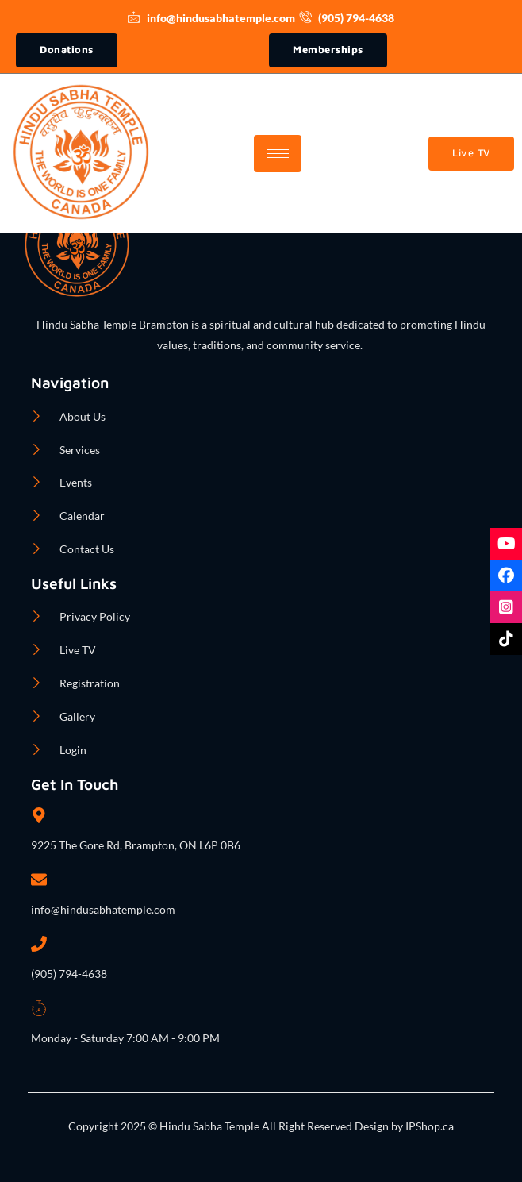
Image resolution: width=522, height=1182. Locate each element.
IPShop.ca (428, 1126)
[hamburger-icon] (277, 153)
